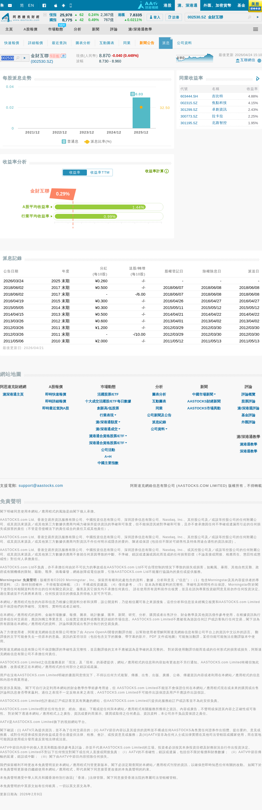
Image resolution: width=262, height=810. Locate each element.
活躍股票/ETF (108, 394)
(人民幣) (91, 56)
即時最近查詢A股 (55, 408)
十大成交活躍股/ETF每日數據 (108, 401)
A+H (108, 457)
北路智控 (219, 123)
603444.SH (189, 96)
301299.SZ (189, 110)
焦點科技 (219, 103)
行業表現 (108, 415)
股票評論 (248, 401)
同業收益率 (191, 78)
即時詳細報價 (55, 401)
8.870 (105, 55)
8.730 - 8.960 (110, 61)
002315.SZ (189, 103)
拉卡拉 (217, 116)
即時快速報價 (55, 394)
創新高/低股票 (108, 408)
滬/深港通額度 (108, 422)
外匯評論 (248, 422)
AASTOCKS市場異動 (204, 408)
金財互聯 (40, 55)
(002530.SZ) (42, 61)
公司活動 (108, 450)
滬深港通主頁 (13, 394)
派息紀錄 (159, 422)
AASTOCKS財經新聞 (204, 401)
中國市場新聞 (204, 394)
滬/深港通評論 (248, 408)
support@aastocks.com (41, 485)
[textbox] (223, 17)
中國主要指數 (108, 463)
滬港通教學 (248, 444)
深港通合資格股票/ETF (108, 443)
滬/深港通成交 (108, 429)
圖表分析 (159, 394)
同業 (159, 408)
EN (31, 5)
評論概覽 (248, 394)
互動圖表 (159, 401)
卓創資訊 (219, 109)
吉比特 (217, 96)
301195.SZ (189, 123)
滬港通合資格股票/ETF (108, 436)
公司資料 (159, 429)
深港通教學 (248, 451)
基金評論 (248, 415)
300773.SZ (189, 116)
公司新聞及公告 (159, 415)
